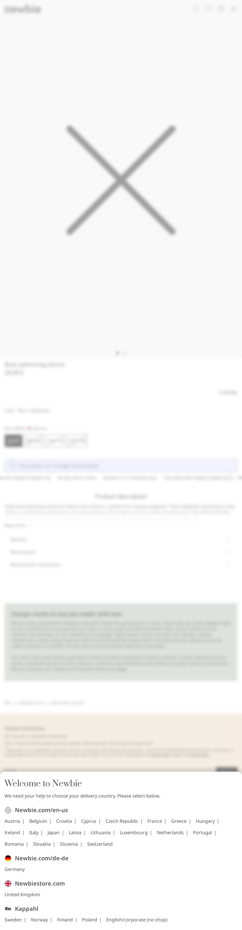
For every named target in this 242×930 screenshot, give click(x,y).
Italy (33, 832)
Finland (65, 920)
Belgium (38, 821)
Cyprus (88, 821)
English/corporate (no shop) (136, 920)
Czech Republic (122, 821)
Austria (12, 821)
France (154, 821)
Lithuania (101, 832)
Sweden (13, 920)
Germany (15, 869)
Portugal (202, 832)
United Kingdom (22, 894)
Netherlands (170, 832)
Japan (54, 832)
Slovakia (42, 844)
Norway (39, 920)
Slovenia (69, 844)
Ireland (12, 832)
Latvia (75, 832)
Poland (89, 920)
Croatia (64, 821)
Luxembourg (134, 832)
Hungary (205, 821)
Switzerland (100, 844)
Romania (14, 844)
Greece (179, 821)
